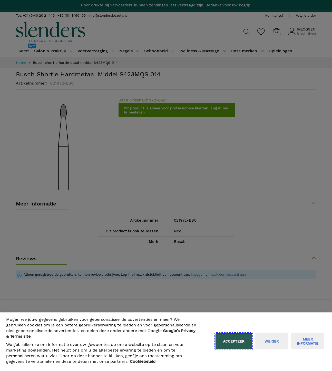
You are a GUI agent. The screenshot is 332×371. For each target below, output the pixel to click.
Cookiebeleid (142, 361)
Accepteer (233, 341)
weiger (272, 341)
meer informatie (307, 341)
